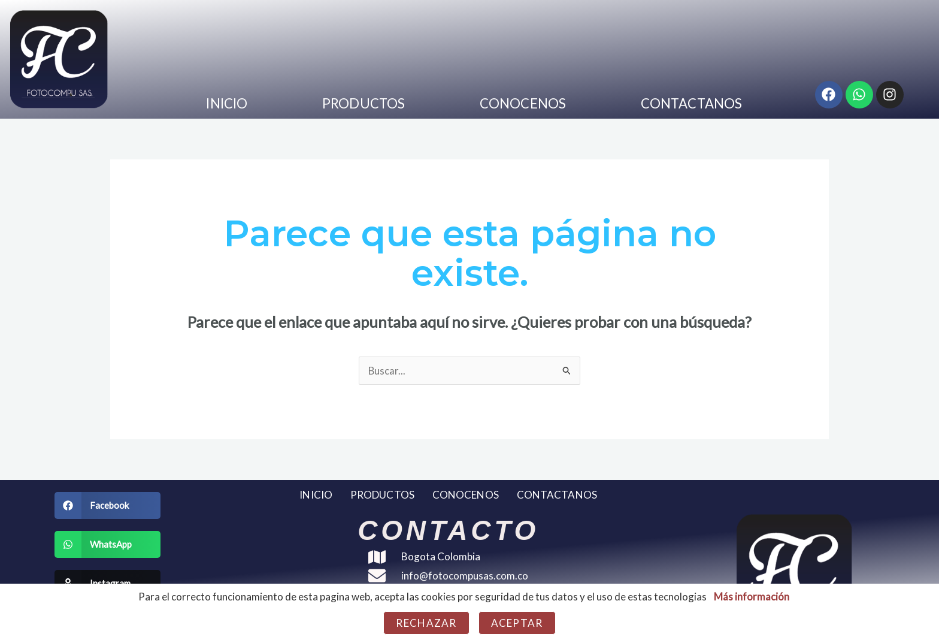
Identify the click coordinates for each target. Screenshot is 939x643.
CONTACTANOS (691, 103)
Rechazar (426, 623)
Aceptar (517, 623)
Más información (751, 596)
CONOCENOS (523, 103)
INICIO (226, 103)
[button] (107, 505)
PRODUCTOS (363, 103)
